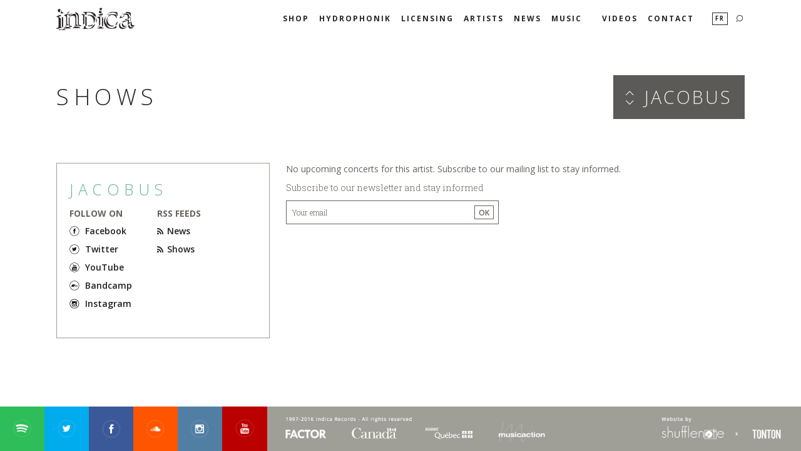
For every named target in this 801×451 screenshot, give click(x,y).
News (527, 18)
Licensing (427, 18)
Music (566, 18)
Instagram (108, 303)
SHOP (296, 18)
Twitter (101, 249)
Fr (720, 18)
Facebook (105, 231)
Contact (671, 18)
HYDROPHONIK (355, 18)
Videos (620, 18)
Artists (484, 18)
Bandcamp (108, 285)
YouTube (104, 267)
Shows (176, 249)
